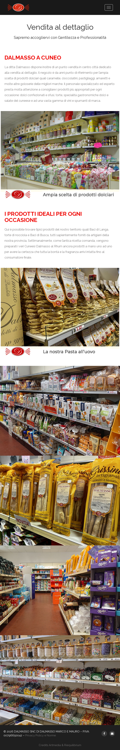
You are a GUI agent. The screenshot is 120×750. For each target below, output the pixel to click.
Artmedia (55, 745)
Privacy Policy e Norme (40, 735)
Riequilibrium (72, 745)
